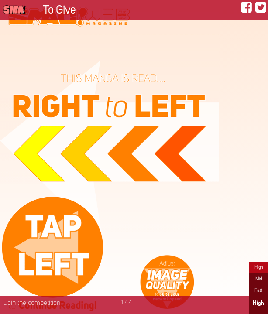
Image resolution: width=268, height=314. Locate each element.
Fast (258, 290)
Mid (258, 279)
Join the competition (31, 303)
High (258, 267)
